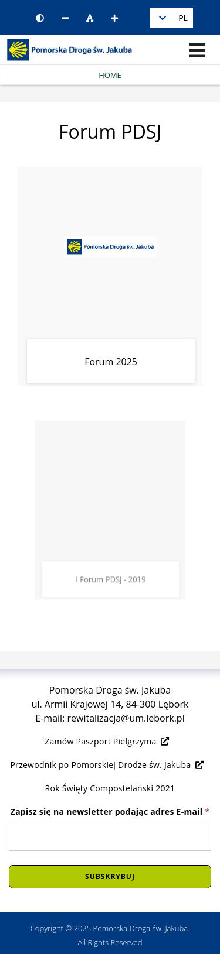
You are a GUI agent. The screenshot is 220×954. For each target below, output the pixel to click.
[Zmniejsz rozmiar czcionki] (65, 18)
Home (110, 75)
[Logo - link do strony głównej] (68, 48)
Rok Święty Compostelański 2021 (110, 788)
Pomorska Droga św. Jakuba (140, 928)
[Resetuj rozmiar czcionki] (89, 18)
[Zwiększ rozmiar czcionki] (114, 18)
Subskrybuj (110, 876)
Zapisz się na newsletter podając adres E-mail (110, 811)
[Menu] (197, 50)
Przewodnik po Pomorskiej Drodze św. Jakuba (107, 764)
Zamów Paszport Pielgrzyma (107, 741)
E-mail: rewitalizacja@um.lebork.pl (109, 718)
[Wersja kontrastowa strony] (40, 18)
